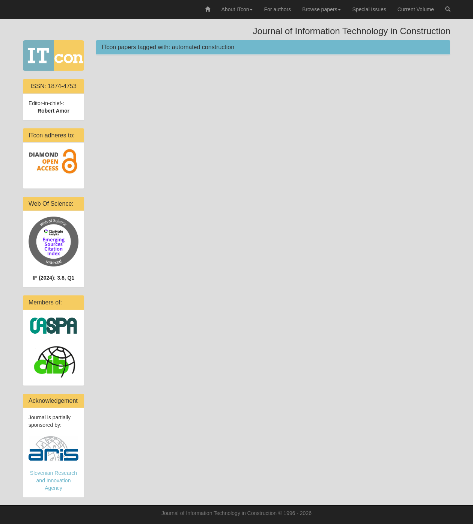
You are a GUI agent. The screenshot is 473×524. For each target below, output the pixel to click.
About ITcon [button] (237, 9)
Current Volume (416, 9)
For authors (277, 9)
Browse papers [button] (321, 9)
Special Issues (369, 9)
